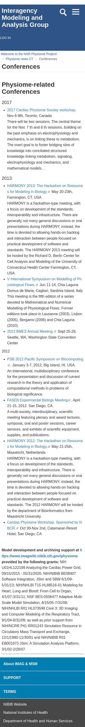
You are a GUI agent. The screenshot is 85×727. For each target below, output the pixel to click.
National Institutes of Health (25, 712)
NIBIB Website (15, 704)
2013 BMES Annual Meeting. (32, 331)
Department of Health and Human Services (38, 721)
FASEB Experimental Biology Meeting (39, 400)
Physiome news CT (19, 59)
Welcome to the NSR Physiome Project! (29, 54)
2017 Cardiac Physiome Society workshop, (41, 110)
